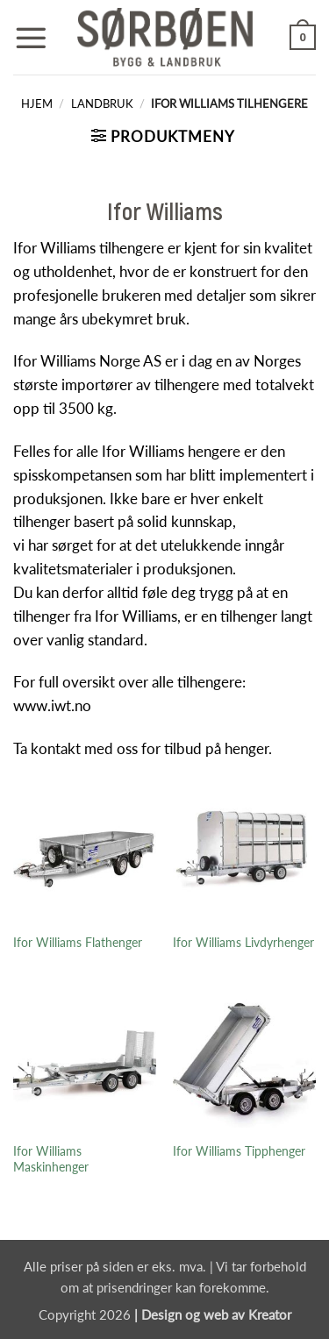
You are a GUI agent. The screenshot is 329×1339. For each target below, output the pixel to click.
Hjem (37, 103)
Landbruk (102, 103)
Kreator (269, 1314)
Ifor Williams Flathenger (77, 942)
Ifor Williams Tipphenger (239, 1150)
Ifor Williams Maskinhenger (51, 1159)
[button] (30, 38)
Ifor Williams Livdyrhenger (243, 942)
